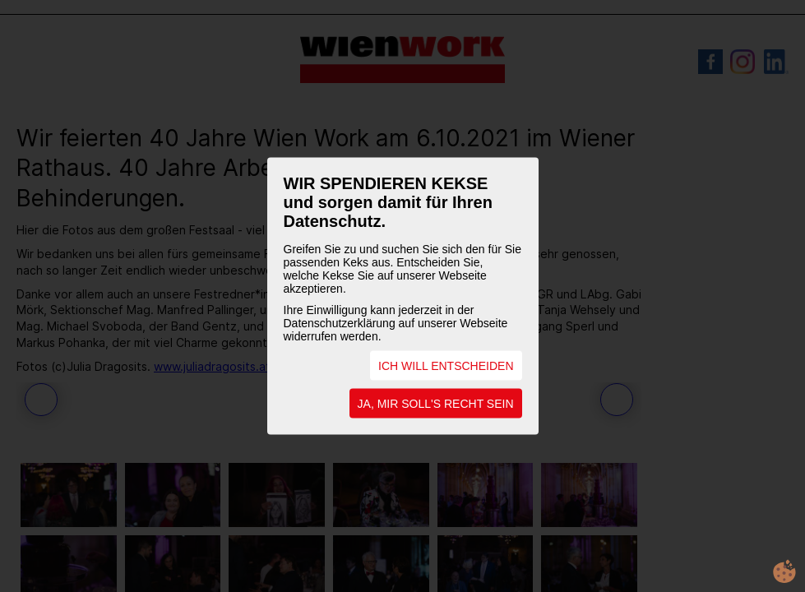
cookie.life (784, 571)
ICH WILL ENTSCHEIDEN (445, 365)
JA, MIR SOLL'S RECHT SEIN (436, 403)
